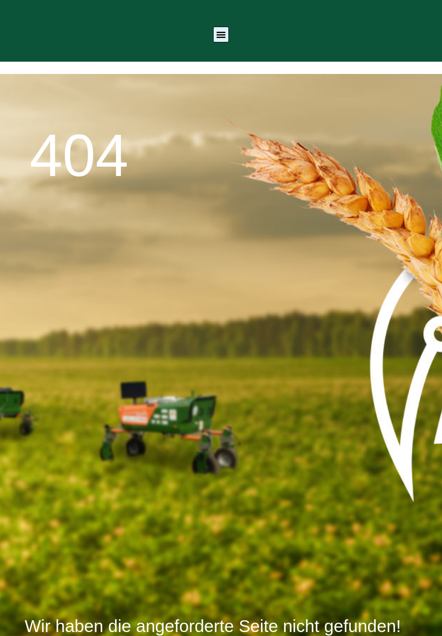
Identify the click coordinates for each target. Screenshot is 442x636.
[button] (221, 34)
